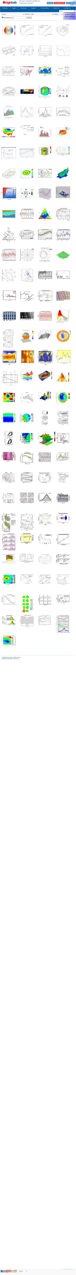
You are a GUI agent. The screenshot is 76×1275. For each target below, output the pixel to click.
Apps (14, 8)
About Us (56, 8)
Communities (45, 8)
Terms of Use (16, 658)
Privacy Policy (9, 658)
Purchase (23, 8)
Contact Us (67, 8)
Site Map (4, 658)
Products (5, 8)
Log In (74, 1)
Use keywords (7, 17)
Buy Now (50, 3)
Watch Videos (71, 3)
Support (34, 8)
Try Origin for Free (59, 3)
